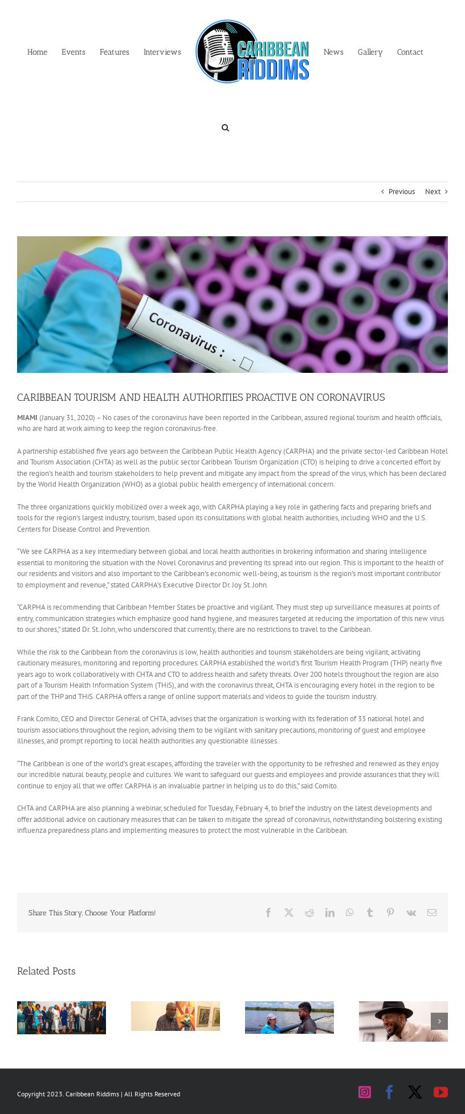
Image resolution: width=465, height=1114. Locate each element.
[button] (225, 126)
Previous (402, 191)
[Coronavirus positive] (232, 304)
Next (432, 191)
